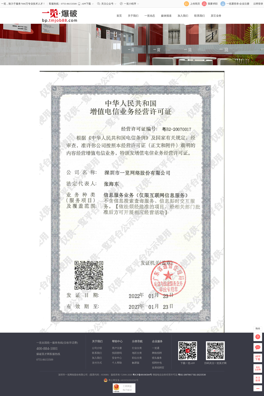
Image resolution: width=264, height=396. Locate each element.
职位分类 (137, 357)
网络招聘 (157, 352)
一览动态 (149, 15)
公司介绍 (97, 348)
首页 (119, 15)
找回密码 (117, 352)
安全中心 (117, 357)
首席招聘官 (158, 367)
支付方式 (97, 362)
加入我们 (183, 15)
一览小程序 (130, 3)
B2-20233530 (199, 374)
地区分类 (137, 352)
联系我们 (199, 15)
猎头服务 (157, 357)
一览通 (155, 348)
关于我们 (133, 15)
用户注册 (117, 348)
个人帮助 (117, 362)
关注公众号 (107, 3)
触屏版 (135, 362)
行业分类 (137, 348)
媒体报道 (166, 15)
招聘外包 (157, 362)
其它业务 (216, 15)
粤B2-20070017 (185, 374)
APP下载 (86, 3)
